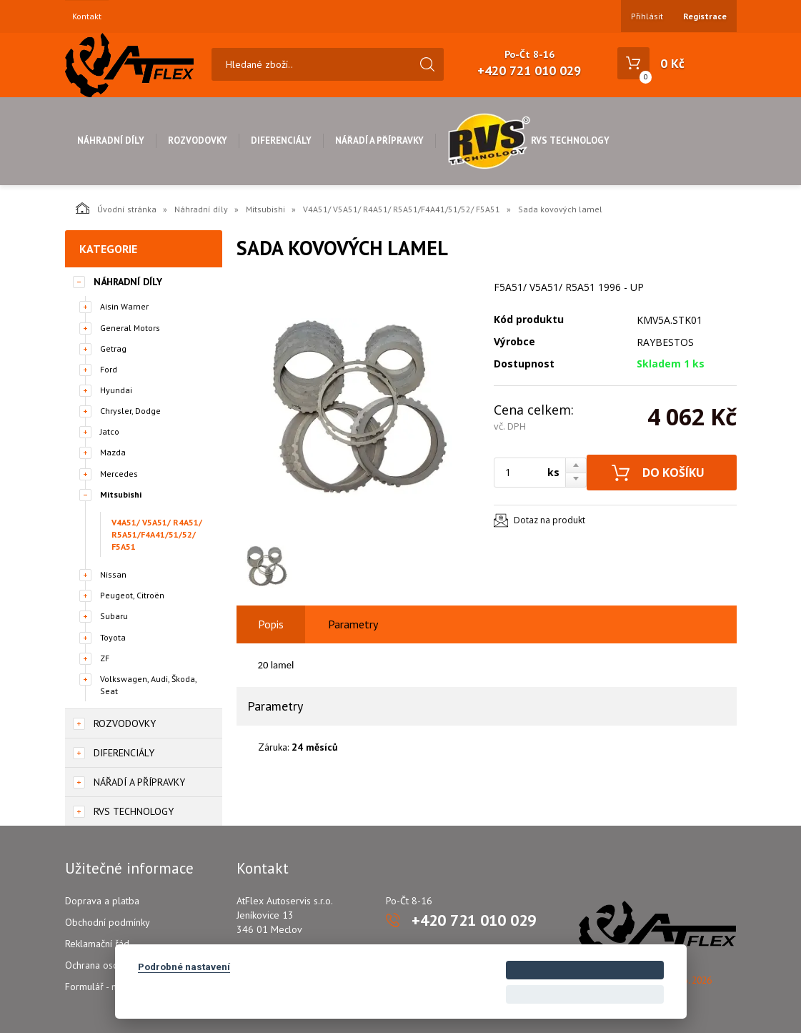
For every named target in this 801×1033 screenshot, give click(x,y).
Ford (108, 369)
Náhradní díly (110, 140)
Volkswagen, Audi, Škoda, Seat (148, 684)
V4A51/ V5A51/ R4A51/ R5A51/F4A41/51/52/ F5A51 (401, 209)
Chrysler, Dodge (130, 410)
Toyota (113, 637)
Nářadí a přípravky (379, 140)
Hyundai (116, 390)
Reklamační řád (97, 943)
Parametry (353, 624)
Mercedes (119, 473)
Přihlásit (647, 16)
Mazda (113, 452)
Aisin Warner (124, 306)
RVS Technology (528, 140)
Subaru (114, 616)
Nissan (113, 574)
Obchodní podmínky (107, 922)
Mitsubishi (265, 209)
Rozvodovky (197, 140)
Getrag (113, 348)
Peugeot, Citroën (132, 595)
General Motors (130, 327)
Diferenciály (281, 140)
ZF (104, 658)
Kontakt (86, 16)
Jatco (109, 431)
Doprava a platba (102, 900)
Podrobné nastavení (184, 966)
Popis (271, 624)
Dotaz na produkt (549, 520)
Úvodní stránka (116, 208)
